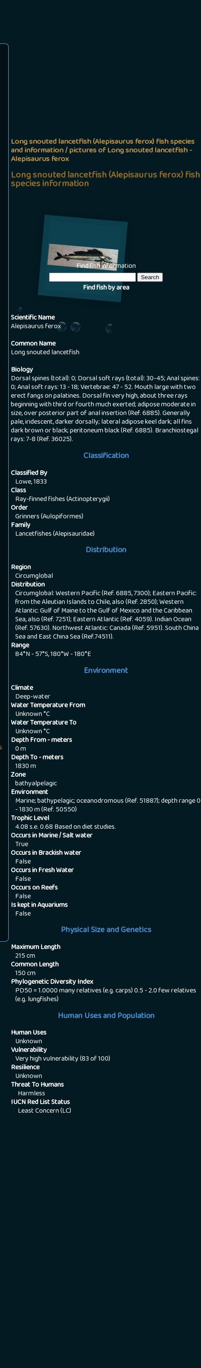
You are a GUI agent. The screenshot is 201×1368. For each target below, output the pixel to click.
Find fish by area (106, 288)
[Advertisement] (100, 150)
